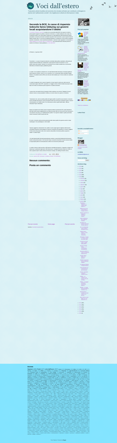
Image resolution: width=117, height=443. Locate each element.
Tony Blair (52, 426)
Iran (51, 392)
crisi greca (43, 395)
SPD (33, 391)
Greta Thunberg (46, 393)
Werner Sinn (74, 403)
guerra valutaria (79, 411)
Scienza (37, 391)
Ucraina (34, 376)
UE (85, 369)
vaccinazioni (44, 423)
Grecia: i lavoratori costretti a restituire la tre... (84, 273)
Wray (38, 395)
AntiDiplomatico (67, 396)
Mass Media (41, 385)
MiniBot (55, 397)
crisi (51, 384)
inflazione (74, 375)
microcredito (56, 427)
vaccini (49, 388)
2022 (80, 168)
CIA (33, 387)
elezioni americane (84, 418)
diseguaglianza (63, 399)
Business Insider (75, 430)
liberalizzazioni (47, 400)
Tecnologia (86, 416)
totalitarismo (30, 423)
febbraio (82, 199)
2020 (80, 172)
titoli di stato (57, 430)
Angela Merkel (43, 377)
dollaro (55, 395)
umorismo (38, 434)
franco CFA (53, 404)
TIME (32, 426)
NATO (88, 387)
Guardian (85, 375)
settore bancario (74, 380)
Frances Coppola (68, 381)
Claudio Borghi (85, 396)
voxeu (82, 380)
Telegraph (63, 370)
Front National (44, 415)
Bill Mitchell (50, 423)
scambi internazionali (67, 400)
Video (61, 385)
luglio (81, 188)
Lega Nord (29, 424)
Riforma (64, 416)
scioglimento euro (81, 420)
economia (31, 404)
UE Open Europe (58, 426)
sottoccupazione (55, 422)
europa (56, 370)
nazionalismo (57, 412)
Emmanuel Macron (48, 379)
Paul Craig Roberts (84, 389)
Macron (76, 381)
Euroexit (47, 392)
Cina (68, 376)
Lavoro (30, 403)
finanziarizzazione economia (33, 400)
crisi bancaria (37, 375)
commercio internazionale (46, 399)
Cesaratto (60, 381)
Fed (86, 380)
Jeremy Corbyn (64, 408)
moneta (29, 376)
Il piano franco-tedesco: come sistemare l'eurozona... (83, 233)
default (55, 411)
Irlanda (75, 383)
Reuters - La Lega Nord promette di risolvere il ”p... (84, 288)
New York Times (80, 379)
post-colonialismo (81, 419)
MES (55, 393)
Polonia (47, 385)
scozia (43, 414)
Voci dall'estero (57, 156)
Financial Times (34, 372)
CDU (85, 392)
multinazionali (76, 404)
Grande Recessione (82, 430)
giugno (81, 190)
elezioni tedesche (65, 411)
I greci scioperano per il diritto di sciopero (84, 219)
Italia (74, 369)
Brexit (60, 373)
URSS (71, 410)
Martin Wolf (38, 387)
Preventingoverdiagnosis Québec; (55, 431)
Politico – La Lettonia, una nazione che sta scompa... (84, 278)
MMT (80, 375)
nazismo (74, 395)
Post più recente (33, 224)
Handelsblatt (30, 397)
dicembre (82, 178)
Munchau (82, 381)
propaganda (85, 427)
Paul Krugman (55, 416)
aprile (81, 195)
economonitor (76, 418)
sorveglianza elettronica (57, 414)
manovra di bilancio (74, 391)
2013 (80, 307)
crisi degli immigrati (59, 384)
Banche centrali (78, 396)
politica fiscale (80, 385)
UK (79, 376)
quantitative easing (51, 376)
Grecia (49, 370)
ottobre (82, 182)
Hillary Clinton (47, 408)
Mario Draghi (30, 389)
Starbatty (78, 431)
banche (35, 156)
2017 (80, 302)
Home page (51, 224)
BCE (38, 156)
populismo (81, 391)
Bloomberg (73, 376)
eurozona (61, 372)
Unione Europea (52, 373)
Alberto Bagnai (60, 388)
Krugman (43, 373)
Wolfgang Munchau (59, 379)
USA (80, 369)
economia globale (46, 404)
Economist (85, 384)
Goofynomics (67, 415)
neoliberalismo (44, 383)
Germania (42, 156)
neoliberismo (63, 377)
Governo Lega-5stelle (85, 407)
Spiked (66, 410)
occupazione (79, 395)
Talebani (42, 426)
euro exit (63, 387)
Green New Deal (32, 408)
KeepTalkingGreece (32, 385)
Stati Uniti (38, 384)
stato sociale (63, 422)
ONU (39, 410)
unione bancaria (37, 423)
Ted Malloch (47, 426)
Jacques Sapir (51, 377)
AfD (56, 383)
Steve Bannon (83, 431)
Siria (57, 377)
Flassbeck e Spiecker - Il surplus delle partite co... (83, 204)
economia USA (42, 376)
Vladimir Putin (85, 410)
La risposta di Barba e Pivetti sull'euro (84, 265)
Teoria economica (49, 403)
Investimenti (53, 408)
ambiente (29, 411)
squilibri (86, 391)
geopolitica (44, 372)
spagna (63, 376)
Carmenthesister (83, 145)
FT (76, 387)
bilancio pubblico (42, 411)
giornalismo (30, 419)
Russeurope (44, 410)
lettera (38, 427)
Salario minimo (51, 410)
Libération (34, 424)
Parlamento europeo (67, 397)
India (82, 415)
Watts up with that (71, 426)
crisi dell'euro (49, 369)
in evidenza (47, 156)
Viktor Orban (65, 426)
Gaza (50, 415)
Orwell (36, 389)
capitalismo (36, 383)
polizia (75, 419)
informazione (39, 381)
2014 (80, 304)
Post (80, 131)
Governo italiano (38, 393)
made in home (65, 391)
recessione (30, 414)
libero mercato (49, 419)
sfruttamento (48, 414)
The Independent (36, 418)
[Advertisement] (51, 212)
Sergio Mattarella (69, 424)
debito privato (55, 399)
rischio (49, 420)
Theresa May (43, 418)
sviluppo (33, 434)
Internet (35, 397)
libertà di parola (54, 400)
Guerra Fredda (40, 408)
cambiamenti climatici (68, 418)
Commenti (81, 133)
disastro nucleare (86, 403)
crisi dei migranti (42, 388)
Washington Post (67, 403)
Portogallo (86, 397)
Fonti (39, 369)
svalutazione (30, 392)
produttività (86, 395)
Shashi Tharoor (65, 431)
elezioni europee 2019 (62, 395)
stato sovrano (70, 414)
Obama (31, 384)
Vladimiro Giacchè (54, 418)
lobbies (55, 419)
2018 (80, 176)
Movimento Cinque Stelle (68, 393)
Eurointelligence (31, 379)
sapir (36, 373)
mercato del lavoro (65, 375)
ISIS (51, 393)
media (60, 400)
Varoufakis (45, 384)
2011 (80, 311)
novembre (82, 180)
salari (86, 385)
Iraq (58, 408)
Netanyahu (46, 431)
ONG (76, 393)
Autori (60, 369)
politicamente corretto (76, 412)
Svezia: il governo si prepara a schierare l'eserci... (84, 214)
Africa (54, 388)
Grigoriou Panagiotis (34, 431)
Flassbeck (68, 389)
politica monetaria (81, 373)
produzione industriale (77, 427)
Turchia (59, 391)
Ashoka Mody (52, 381)
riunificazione (67, 420)
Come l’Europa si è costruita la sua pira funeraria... (84, 269)
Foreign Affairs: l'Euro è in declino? (83, 257)
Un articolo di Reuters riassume (36, 32)
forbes (69, 395)
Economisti (55, 423)
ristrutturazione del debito (58, 420)
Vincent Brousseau (77, 410)
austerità (69, 372)
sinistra (63, 389)
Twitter (48, 418)
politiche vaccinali (69, 419)
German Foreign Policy (84, 423)
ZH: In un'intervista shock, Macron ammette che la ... (84, 228)
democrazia (77, 372)
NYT (88, 383)
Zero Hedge (53, 372)
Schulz (68, 416)
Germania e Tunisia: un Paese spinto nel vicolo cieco (84, 238)
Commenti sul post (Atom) (37, 227)
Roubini (29, 399)
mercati (72, 385)
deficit (59, 411)
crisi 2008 (50, 411)
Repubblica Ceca (55, 424)
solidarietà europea (47, 422)
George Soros (76, 423)
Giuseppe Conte (69, 407)
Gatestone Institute (62, 423)
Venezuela (60, 403)
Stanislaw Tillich (72, 431)
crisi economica (84, 377)
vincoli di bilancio (68, 430)
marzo (81, 197)
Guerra (60, 380)
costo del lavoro (72, 392)
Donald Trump (72, 373)
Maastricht (51, 397)
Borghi (85, 414)
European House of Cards (54, 407)
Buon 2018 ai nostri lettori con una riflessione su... (84, 298)
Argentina (71, 388)
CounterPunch (71, 387)
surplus (75, 414)
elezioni (37, 380)
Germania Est (55, 415)
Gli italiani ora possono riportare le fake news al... (84, 224)
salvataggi (74, 420)
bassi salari (35, 411)
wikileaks (80, 414)
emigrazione (80, 399)
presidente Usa (85, 412)
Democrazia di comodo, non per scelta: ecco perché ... (84, 293)
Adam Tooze (60, 396)
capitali (80, 403)
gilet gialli (67, 385)
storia (68, 422)
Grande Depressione (75, 415)
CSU (32, 407)
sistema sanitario (37, 422)
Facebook (31, 415)
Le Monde (35, 403)
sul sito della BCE (51, 42)
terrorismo (78, 384)
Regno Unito (76, 377)
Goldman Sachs (76, 407)
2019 (80, 174)
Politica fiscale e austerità (78, 397)
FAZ (88, 414)
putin (38, 420)
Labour (85, 415)
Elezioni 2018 (41, 392)
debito (42, 370)
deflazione (30, 377)
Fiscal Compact (37, 415)
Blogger (64, 440)
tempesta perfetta (84, 422)
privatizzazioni (69, 427)
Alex (66, 388)
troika (29, 387)
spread (64, 414)
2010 (80, 313)
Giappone (61, 415)
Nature (40, 403)
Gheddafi (62, 407)
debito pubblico (56, 387)
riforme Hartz (43, 420)
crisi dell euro (84, 376)
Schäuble (61, 410)
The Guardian (55, 385)
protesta (51, 383)
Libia (87, 388)
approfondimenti (73, 370)
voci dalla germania (52, 396)
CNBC (29, 407)
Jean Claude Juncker (43, 397)
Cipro (88, 392)
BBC (72, 396)
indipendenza (43, 412)
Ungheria (62, 392)
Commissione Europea (70, 379)
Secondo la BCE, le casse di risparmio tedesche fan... (84, 252)
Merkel (77, 389)
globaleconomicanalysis (32, 427)
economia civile (38, 404)
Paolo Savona (48, 416)
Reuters (51, 156)
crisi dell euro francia (84, 426)
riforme (34, 414)
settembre (82, 184)
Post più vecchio (70, 224)
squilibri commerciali (43, 396)
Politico (40, 389)
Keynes (69, 408)
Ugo (30, 388)
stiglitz (45, 381)
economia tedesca (55, 375)
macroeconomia (52, 380)
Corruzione (31, 393)
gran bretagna (44, 380)
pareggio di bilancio (66, 412)
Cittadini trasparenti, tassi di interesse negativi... (84, 261)
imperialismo (70, 404)
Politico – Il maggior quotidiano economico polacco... (84, 283)
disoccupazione (69, 384)
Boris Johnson (79, 392)
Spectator (80, 416)
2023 (80, 166)
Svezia (34, 395)
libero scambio (43, 427)
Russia (85, 372)
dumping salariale (72, 399)
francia (29, 370)
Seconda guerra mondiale (46, 391)
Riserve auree (61, 424)
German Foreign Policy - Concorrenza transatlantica (83, 247)
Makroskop (60, 393)
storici (69, 377)
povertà (35, 377)
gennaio (82, 201)
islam (41, 400)
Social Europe (74, 416)
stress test (29, 434)
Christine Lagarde (38, 407)
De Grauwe (81, 388)
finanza (86, 399)
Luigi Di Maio (85, 408)
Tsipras (55, 403)
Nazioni (30, 369)
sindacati (36, 396)
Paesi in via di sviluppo (35, 416)
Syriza (29, 426)
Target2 (54, 391)
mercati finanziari (61, 419)
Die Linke (45, 407)
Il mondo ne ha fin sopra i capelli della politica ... (84, 242)
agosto (81, 186)
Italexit (73, 389)
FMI (58, 376)
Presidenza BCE (40, 424)
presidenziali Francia (55, 389)
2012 (80, 309)
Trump (88, 379)
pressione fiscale (63, 427)
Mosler (60, 397)
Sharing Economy (76, 424)
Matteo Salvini (82, 383)
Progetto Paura (47, 424)
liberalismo (43, 419)
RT (43, 403)
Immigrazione (46, 375)
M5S (28, 410)
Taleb (38, 426)
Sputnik (82, 424)
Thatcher (29, 418)
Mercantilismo (33, 410)
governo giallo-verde (62, 404)
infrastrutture (50, 412)
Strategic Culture (47, 387)
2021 (80, 170)
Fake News (82, 387)
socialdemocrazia (32, 430)
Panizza (42, 416)
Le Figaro (75, 408)
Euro (65, 373)
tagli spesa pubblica (44, 430)
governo (72, 411)
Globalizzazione (63, 383)
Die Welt (35, 392)
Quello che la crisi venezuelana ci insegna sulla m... (84, 209)
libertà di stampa (50, 427)
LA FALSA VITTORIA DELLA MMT (86, 34)
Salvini (57, 410)
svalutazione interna (75, 422)
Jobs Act (41, 431)
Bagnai (76, 388)
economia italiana (84, 370)
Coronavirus (39, 379)
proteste (34, 420)
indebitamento (36, 412)
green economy (36, 419)
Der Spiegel (66, 380)
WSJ (67, 392)
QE (60, 416)
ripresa (39, 414)
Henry (70, 383)
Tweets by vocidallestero (83, 105)
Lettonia (79, 408)
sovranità (37, 430)
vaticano (62, 430)
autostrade (78, 426)
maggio (82, 192)
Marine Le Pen (31, 381)
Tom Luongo (46, 389)
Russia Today (35, 399)
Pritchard (30, 373)
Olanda (58, 392)
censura (31, 380)
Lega (54, 392)
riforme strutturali (84, 404)
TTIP (35, 426)
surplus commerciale (77, 400)
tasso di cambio (51, 430)
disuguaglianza (49, 395)
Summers (86, 424)
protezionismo (30, 396)
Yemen (61, 418)
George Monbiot (69, 423)
